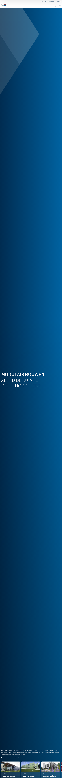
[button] (19, 758)
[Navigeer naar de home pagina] (4, 5)
